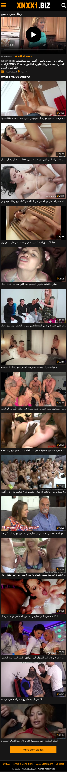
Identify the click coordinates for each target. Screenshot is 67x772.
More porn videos (33, 749)
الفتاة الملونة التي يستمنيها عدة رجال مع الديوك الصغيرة (29, 740)
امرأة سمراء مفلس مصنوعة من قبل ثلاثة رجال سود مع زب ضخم (33, 450)
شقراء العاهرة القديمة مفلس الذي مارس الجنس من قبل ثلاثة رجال (33, 574)
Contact (60, 763)
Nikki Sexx (23, 56)
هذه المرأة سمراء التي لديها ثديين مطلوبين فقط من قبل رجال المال (33, 159)
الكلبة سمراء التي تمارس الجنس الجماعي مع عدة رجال (29, 616)
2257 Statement (44, 763)
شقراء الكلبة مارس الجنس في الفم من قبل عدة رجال (29, 284)
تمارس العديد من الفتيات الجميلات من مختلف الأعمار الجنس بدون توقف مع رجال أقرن (33, 491)
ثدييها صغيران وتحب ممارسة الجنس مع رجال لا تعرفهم (29, 367)
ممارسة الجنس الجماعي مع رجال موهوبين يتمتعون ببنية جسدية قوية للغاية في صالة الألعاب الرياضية (33, 408)
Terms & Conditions (22, 763)
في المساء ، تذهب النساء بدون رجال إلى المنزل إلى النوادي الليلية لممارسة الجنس (33, 657)
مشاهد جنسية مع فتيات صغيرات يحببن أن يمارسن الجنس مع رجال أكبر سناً (33, 533)
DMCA (6, 763)
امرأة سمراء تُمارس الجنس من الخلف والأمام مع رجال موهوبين (33, 201)
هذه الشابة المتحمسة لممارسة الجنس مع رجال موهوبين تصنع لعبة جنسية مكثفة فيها (33, 118)
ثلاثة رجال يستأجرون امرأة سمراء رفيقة (22, 699)
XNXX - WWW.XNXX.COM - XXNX (34, 5)
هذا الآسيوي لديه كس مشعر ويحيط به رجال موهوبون (28, 242)
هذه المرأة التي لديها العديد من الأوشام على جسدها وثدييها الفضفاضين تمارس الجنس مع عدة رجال (33, 325)
